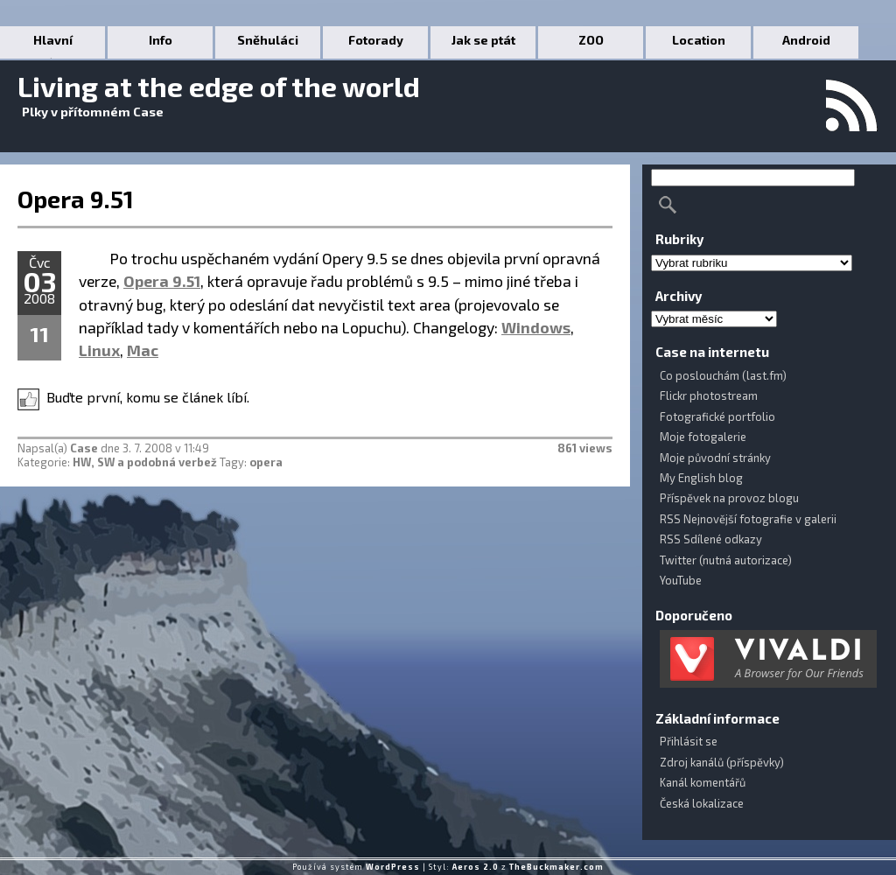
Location (698, 39)
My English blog (701, 478)
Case (84, 448)
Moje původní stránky (715, 458)
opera (266, 462)
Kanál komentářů (703, 782)
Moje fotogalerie (703, 437)
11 (39, 333)
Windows (535, 327)
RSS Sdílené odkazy (711, 539)
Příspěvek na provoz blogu (729, 498)
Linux (99, 350)
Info (160, 39)
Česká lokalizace (702, 803)
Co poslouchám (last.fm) (723, 375)
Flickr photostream (709, 395)
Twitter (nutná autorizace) (726, 560)
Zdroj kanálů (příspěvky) (722, 762)
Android (806, 39)
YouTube (681, 580)
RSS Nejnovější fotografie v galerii (748, 519)
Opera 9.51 (76, 199)
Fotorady (375, 39)
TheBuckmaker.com (556, 867)
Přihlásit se (689, 741)
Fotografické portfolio (717, 417)
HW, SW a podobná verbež (145, 462)
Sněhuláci (267, 39)
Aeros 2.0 (475, 867)
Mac (142, 350)
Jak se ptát (483, 39)
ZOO (591, 39)
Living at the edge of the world (219, 85)
